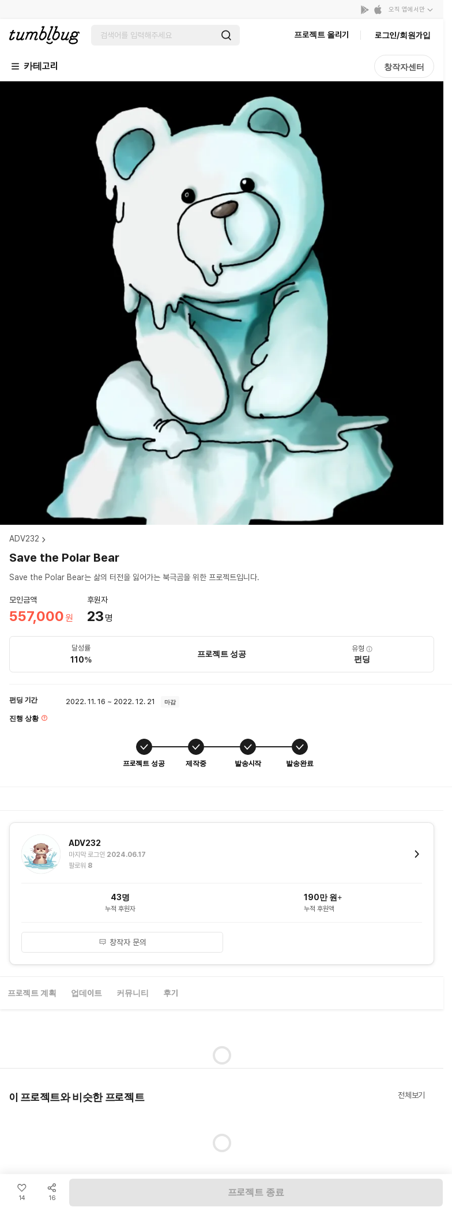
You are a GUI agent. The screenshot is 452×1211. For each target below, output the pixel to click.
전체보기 (411, 1095)
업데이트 (86, 993)
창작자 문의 (122, 942)
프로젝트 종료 (256, 1192)
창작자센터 (404, 67)
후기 (170, 993)
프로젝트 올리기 (321, 34)
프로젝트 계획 (31, 993)
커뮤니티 (132, 993)
